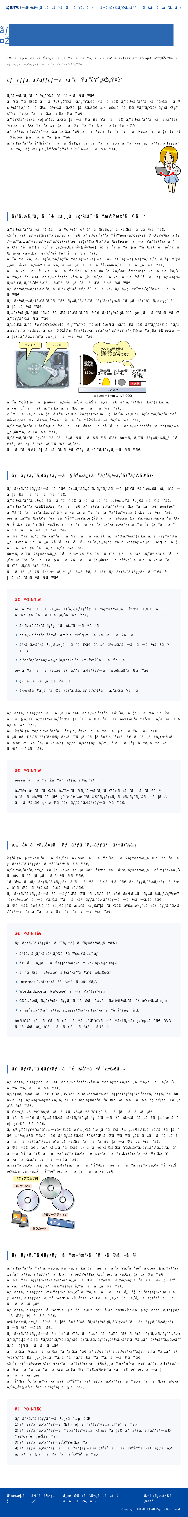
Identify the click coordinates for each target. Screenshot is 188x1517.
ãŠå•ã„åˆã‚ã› (162, 7)
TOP (10, 58)
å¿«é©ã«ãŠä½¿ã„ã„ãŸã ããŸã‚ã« (49, 7)
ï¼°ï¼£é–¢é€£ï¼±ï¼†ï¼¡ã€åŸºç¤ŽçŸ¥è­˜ (140, 58)
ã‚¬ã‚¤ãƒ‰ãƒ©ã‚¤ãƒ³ (118, 7)
